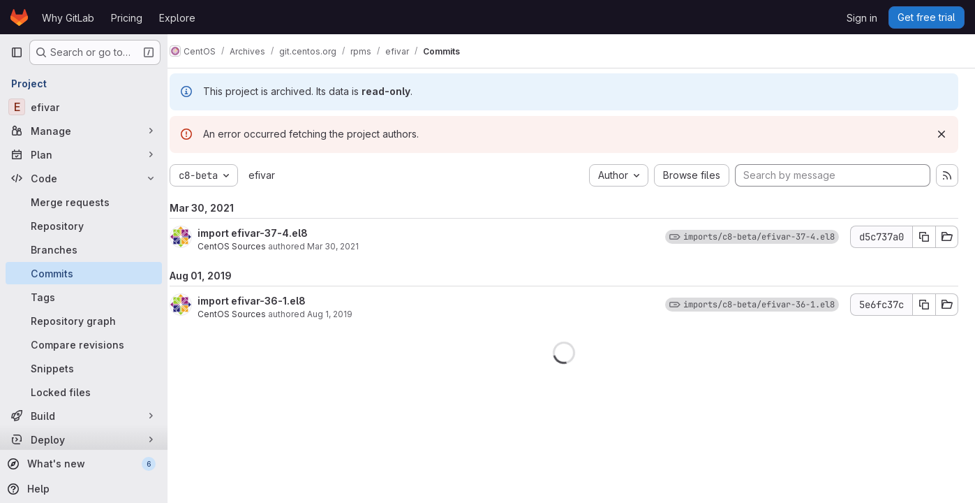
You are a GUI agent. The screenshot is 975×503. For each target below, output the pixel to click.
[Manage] (84, 130)
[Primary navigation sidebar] (17, 52)
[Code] (84, 178)
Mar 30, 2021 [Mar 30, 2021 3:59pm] (347, 246)
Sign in (862, 18)
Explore (177, 18)
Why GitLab (68, 18)
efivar (276, 175)
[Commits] (84, 273)
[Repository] (84, 225)
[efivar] (84, 107)
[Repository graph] (84, 320)
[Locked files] (84, 392)
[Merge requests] (84, 202)
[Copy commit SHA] (924, 237)
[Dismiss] (941, 134)
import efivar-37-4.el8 (267, 233)
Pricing (126, 18)
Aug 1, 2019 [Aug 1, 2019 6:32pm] (344, 314)
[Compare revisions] (84, 344)
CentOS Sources (246, 246)
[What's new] (82, 464)
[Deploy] (84, 439)
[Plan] (84, 154)
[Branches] (84, 249)
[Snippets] (84, 368)
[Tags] (84, 297)
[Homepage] (19, 17)
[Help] (82, 489)
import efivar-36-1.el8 (266, 301)
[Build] (84, 415)
